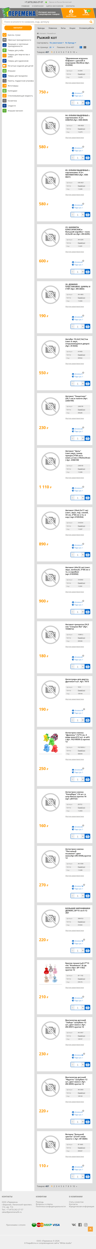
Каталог (18, 28)
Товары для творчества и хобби (19, 55)
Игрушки (11, 71)
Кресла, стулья (14, 35)
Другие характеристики (74, 83)
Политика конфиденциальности (51, 1206)
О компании (38, 6)
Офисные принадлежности (19, 40)
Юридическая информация (81, 1206)
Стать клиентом (76, 1202)
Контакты (70, 6)
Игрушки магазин (15, 111)
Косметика (12, 101)
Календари (12, 91)
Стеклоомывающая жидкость (20, 96)
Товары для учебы (16, 50)
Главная (25, 6)
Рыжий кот (81, 74)
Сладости (12, 106)
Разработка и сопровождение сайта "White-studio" (49, 1243)
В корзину (87, 102)
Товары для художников (18, 61)
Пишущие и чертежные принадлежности (18, 45)
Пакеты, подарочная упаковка (21, 81)
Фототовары (13, 86)
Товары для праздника (18, 76)
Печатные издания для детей (20, 66)
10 (74, 52)
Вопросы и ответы (44, 1204)
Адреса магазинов (54, 6)
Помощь (40, 1202)
